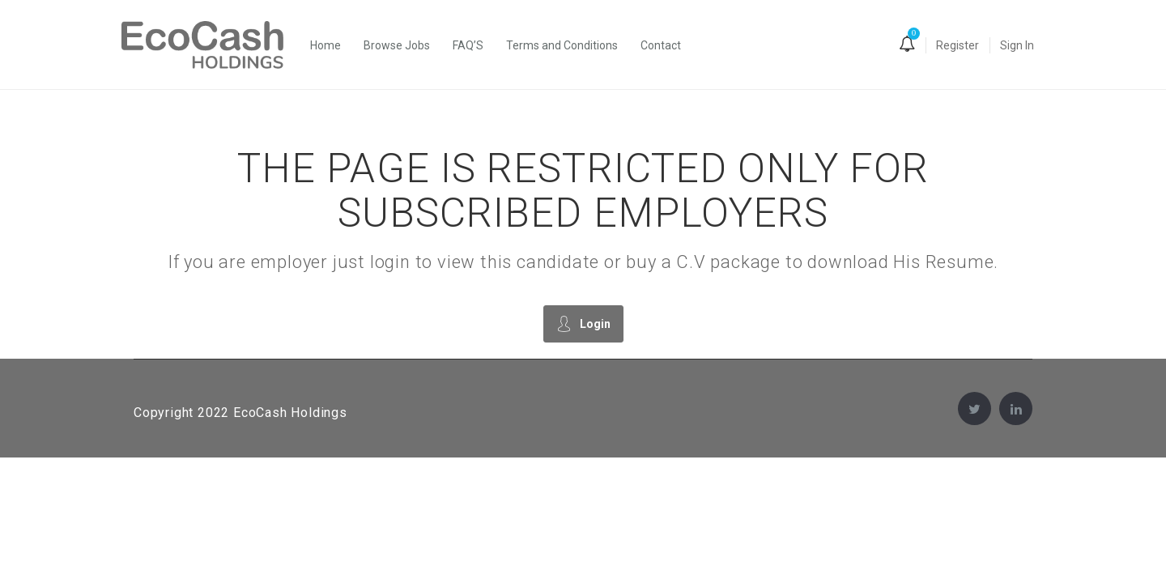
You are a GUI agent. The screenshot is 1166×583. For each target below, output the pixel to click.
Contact (660, 45)
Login (583, 323)
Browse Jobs (397, 45)
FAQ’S (468, 45)
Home (325, 45)
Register (957, 45)
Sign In (1017, 45)
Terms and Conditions (562, 45)
